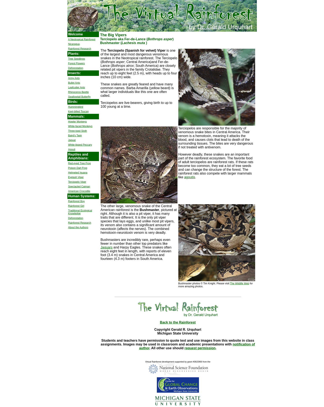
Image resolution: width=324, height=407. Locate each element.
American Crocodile (79, 191)
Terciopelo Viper (77, 181)
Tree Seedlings (76, 58)
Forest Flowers (76, 63)
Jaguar (72, 140)
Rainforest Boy (76, 201)
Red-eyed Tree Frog (79, 163)
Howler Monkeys (77, 121)
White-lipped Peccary (80, 144)
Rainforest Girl (76, 205)
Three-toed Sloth (77, 130)
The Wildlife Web (239, 283)
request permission (200, 348)
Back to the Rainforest (178, 322)
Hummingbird (75, 106)
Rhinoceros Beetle (78, 92)
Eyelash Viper (76, 177)
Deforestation (75, 68)
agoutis (189, 177)
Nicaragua (74, 44)
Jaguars (107, 247)
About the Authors (78, 227)
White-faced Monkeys (80, 126)
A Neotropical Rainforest (81, 39)
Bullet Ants (74, 82)
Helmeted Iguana (77, 172)
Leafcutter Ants (76, 87)
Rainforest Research (79, 48)
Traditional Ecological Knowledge (80, 212)
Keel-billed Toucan (78, 111)
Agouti (71, 149)
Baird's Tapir (75, 135)
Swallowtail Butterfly (79, 96)
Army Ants (74, 78)
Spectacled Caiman (79, 186)
